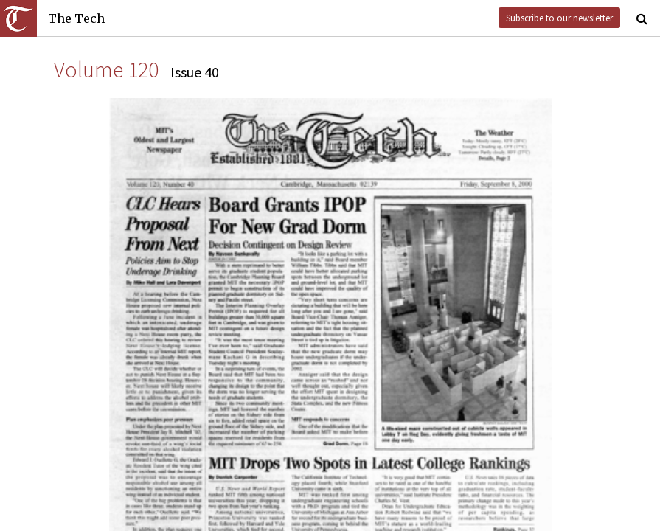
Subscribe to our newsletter (559, 18)
